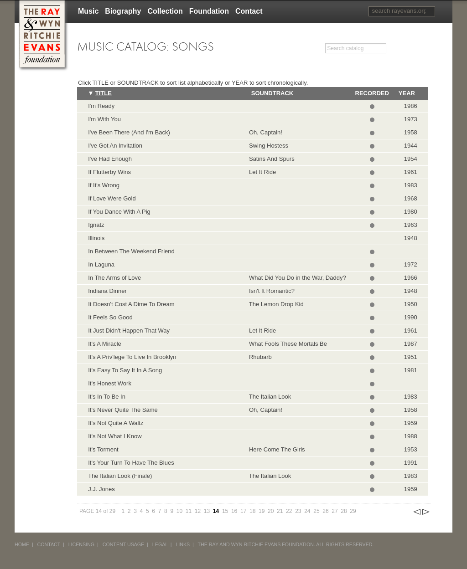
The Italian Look (268, 396)
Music (88, 11)
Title (103, 93)
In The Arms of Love (114, 277)
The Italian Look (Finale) (120, 475)
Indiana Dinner (107, 290)
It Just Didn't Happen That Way (129, 330)
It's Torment (103, 449)
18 (252, 511)
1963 (410, 224)
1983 (410, 185)
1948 (410, 238)
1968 (410, 198)
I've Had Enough (110, 158)
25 (316, 511)
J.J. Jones (101, 489)
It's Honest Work (109, 383)
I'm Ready (101, 106)
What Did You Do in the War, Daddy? (296, 277)
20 (271, 511)
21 (280, 511)
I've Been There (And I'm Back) (129, 132)
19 (262, 511)
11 (189, 511)
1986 (410, 106)
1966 (410, 277)
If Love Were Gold (112, 198)
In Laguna (101, 264)
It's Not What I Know (114, 436)
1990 (410, 317)
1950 (410, 304)
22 (289, 511)
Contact (249, 11)
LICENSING (81, 544)
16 (234, 511)
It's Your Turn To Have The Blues (131, 462)
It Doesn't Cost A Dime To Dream (131, 304)
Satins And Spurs (270, 158)
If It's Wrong (103, 185)
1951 (410, 357)
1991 (410, 462)
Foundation (209, 11)
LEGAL (160, 544)
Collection (164, 11)
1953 (410, 449)
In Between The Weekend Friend (131, 251)
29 (353, 511)
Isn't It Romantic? (270, 290)
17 (243, 511)
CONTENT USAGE (124, 544)
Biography (123, 11)
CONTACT (49, 544)
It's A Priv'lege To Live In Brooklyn (132, 357)
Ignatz (96, 224)
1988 (410, 436)
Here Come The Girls (275, 449)
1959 (410, 423)
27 (334, 511)
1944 (410, 145)
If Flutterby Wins (109, 172)
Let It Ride (261, 172)
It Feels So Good (110, 317)
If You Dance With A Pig (119, 211)
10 (179, 511)
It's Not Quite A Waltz (115, 423)
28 (344, 511)
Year (407, 93)
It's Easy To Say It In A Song (125, 370)
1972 (410, 264)
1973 (410, 119)
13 (207, 511)
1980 (410, 211)
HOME (22, 544)
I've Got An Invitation (115, 145)
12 (198, 511)
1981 (410, 370)
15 (225, 511)
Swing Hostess (267, 145)
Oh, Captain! (264, 132)
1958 (410, 132)
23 (298, 511)
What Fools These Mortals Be (286, 343)
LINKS (183, 544)
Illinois (96, 238)
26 (325, 511)
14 (216, 511)
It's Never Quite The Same (123, 409)
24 (307, 511)
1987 (410, 343)
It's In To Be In (106, 396)
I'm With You (104, 119)
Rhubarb (259, 357)
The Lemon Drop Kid (275, 304)
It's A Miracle (104, 343)
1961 (410, 172)
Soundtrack (272, 93)
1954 (410, 158)
